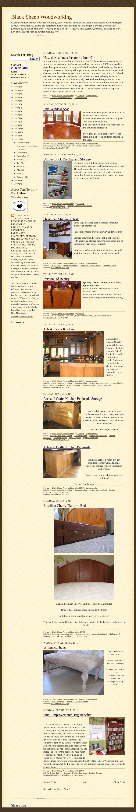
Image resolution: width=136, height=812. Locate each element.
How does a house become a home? (68, 58)
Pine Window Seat (56, 109)
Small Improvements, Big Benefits (67, 715)
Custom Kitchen (80, 383)
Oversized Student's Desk (61, 219)
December (21, 142)
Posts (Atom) (63, 789)
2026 (16, 87)
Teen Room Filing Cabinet (90, 265)
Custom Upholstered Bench (77, 701)
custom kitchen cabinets (99, 383)
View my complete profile (22, 316)
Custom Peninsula (57, 385)
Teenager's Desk (109, 265)
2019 (16, 111)
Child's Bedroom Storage (60, 773)
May (19, 170)
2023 (16, 97)
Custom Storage (73, 385)
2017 (16, 118)
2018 (16, 115)
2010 (16, 180)
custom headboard (99, 634)
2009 (16, 184)
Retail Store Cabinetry (84, 316)
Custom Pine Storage (58, 146)
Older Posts (119, 782)
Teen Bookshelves (70, 265)
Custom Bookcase (79, 773)
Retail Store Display (103, 316)
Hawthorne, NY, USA (59, 318)
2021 (16, 104)
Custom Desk (55, 265)
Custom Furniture (57, 316)
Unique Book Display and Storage (67, 159)
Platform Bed (114, 634)
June (19, 166)
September (22, 156)
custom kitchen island (98, 435)
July (19, 163)
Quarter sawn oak (104, 385)
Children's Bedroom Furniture (61, 634)
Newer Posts (49, 782)
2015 (16, 125)
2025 (16, 90)
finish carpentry (95, 146)
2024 (16, 94)
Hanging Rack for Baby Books (79, 206)
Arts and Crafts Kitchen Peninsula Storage (72, 399)
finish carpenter (81, 98)
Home (85, 782)
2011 (16, 139)
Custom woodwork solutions (61, 98)
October (20, 152)
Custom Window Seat (78, 146)
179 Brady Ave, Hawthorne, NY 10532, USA (69, 636)
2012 (16, 135)
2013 (16, 132)
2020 (16, 108)
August (20, 159)
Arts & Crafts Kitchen (58, 329)
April (19, 173)
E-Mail (14, 71)
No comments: (92, 95)
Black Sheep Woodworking (41, 17)
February (21, 177)
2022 (16, 101)
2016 (16, 122)
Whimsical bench (55, 647)
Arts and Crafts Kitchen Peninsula (67, 447)
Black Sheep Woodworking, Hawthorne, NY (68, 775)
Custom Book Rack (57, 206)
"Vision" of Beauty (56, 279)
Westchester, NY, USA (60, 148)
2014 (16, 128)
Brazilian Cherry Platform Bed (64, 506)
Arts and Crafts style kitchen (61, 383)
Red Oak (69, 316)
